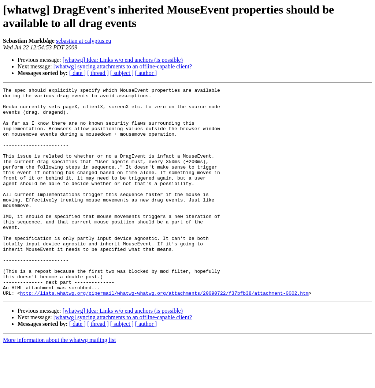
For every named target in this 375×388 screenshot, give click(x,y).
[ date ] (77, 73)
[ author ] (146, 73)
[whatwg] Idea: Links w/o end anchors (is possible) (123, 60)
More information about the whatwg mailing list (59, 381)
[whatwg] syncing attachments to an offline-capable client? (122, 66)
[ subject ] (122, 73)
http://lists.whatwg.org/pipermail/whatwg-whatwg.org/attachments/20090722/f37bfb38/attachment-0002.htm (164, 334)
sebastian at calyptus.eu (83, 41)
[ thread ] (98, 73)
